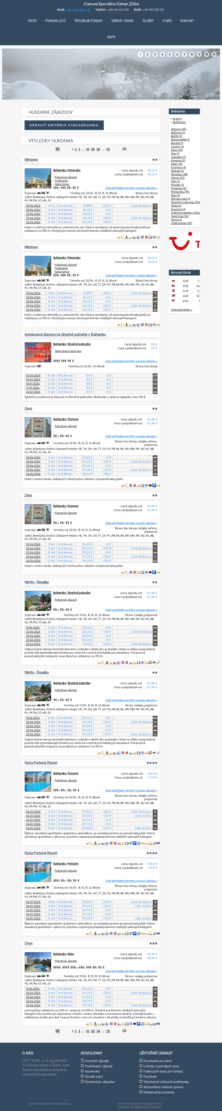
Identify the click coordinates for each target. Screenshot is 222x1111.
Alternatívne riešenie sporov (163, 1087)
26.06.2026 (33, 222)
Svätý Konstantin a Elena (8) (188, 212)
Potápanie (61, 180)
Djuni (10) (177, 150)
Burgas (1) (177, 143)
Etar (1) (175, 153)
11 (214, 54)
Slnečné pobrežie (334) (186, 202)
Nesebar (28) (179, 174)
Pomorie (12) (179, 188)
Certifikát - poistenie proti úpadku (139, 1107)
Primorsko (73, 170)
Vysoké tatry (94, 1076)
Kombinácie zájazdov (100, 1082)
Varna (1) (176, 219)
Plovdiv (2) (177, 184)
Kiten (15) (177, 164)
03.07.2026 (33, 379)
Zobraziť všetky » (181, 309)
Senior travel (122, 21)
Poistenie (150, 1076)
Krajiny (177, 118)
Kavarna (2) (178, 160)
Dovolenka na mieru (158, 1061)
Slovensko (92, 1071)
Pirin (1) (175, 181)
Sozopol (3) (178, 209)
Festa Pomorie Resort (40, 762)
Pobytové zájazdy (66, 177)
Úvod (32, 21)
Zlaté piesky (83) (181, 223)
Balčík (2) (176, 136)
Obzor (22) (178, 178)
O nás (167, 21)
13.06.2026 (33, 627)
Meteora (31, 159)
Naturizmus (62, 184)
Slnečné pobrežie (78, 344)
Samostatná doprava (68, 351)
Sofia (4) (176, 205)
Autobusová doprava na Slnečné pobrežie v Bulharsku (65, 334)
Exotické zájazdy (97, 1061)
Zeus (28, 408)
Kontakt (187, 21)
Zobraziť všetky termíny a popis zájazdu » (131, 188)
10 (206, 54)
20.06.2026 (33, 205)
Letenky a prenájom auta (161, 1066)
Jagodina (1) (178, 157)
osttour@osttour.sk (78, 9)
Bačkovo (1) (178, 132)
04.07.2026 (33, 811)
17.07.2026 (32, 387)
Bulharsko (59, 170)
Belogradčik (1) (180, 139)
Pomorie (72, 419)
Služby (148, 21)
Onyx (28, 943)
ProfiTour (65, 1103)
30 (98, 149)
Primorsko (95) (180, 191)
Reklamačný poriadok (159, 1092)
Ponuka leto (55, 21)
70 (108, 149)
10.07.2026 (33, 383)
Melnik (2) (177, 171)
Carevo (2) (177, 146)
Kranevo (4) (178, 167)
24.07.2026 (33, 392)
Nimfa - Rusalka (36, 582)
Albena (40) (178, 129)
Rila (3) (175, 195)
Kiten (70, 954)
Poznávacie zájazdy (99, 1066)
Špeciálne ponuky (89, 21)
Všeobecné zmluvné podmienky (166, 1082)
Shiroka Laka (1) (180, 198)
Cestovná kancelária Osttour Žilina (111, 4)
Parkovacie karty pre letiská (163, 1071)
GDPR (111, 37)
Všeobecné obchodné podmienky (139, 1103)
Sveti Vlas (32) (180, 216)
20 (93, 149)
